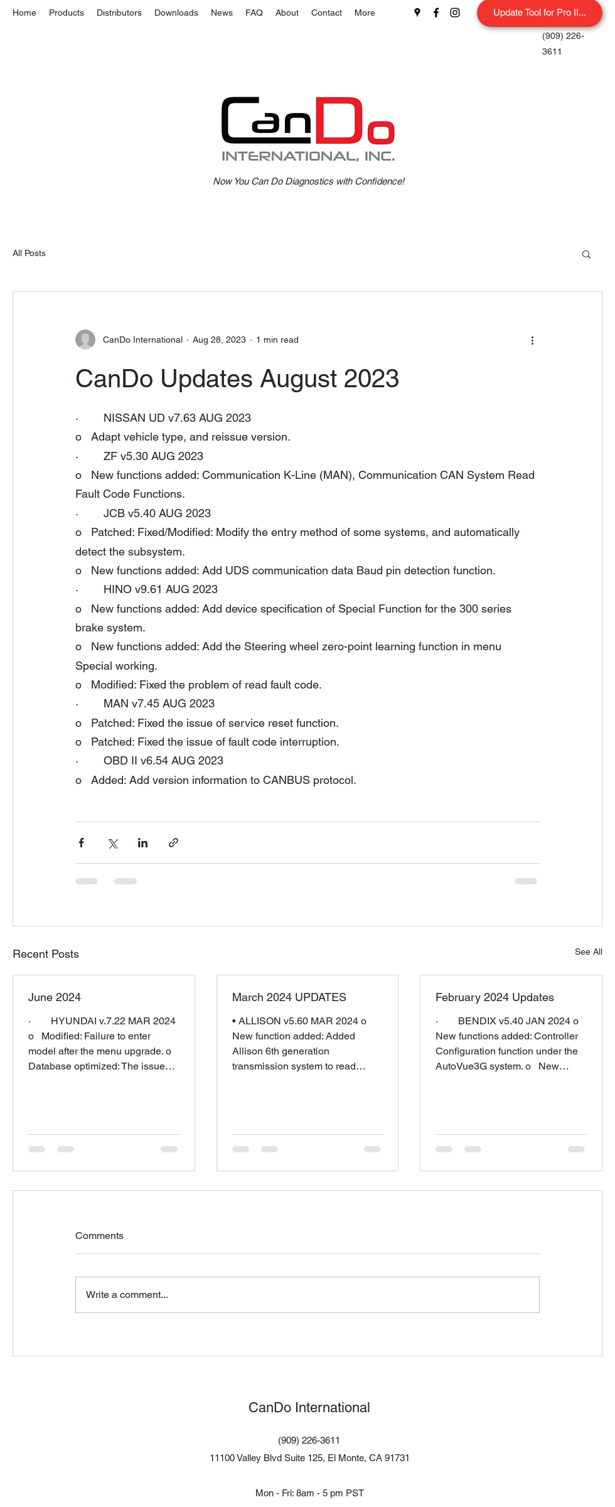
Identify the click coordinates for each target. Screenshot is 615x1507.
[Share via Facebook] (81, 843)
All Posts (29, 253)
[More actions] (532, 339)
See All (588, 952)
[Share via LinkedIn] (143, 843)
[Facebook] (436, 12)
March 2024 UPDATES (289, 997)
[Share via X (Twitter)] (112, 843)
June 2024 (54, 997)
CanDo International (309, 1407)
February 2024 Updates (495, 997)
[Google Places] (417, 12)
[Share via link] (173, 843)
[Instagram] (455, 12)
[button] (586, 254)
